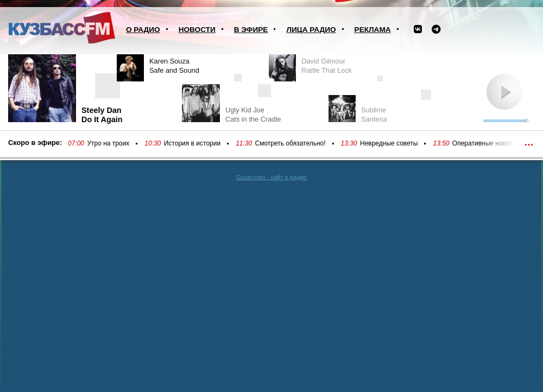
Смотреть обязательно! (290, 143)
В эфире (251, 30)
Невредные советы (389, 143)
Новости (197, 30)
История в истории (192, 143)
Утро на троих (108, 143)
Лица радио (311, 30)
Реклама (373, 30)
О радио (143, 30)
